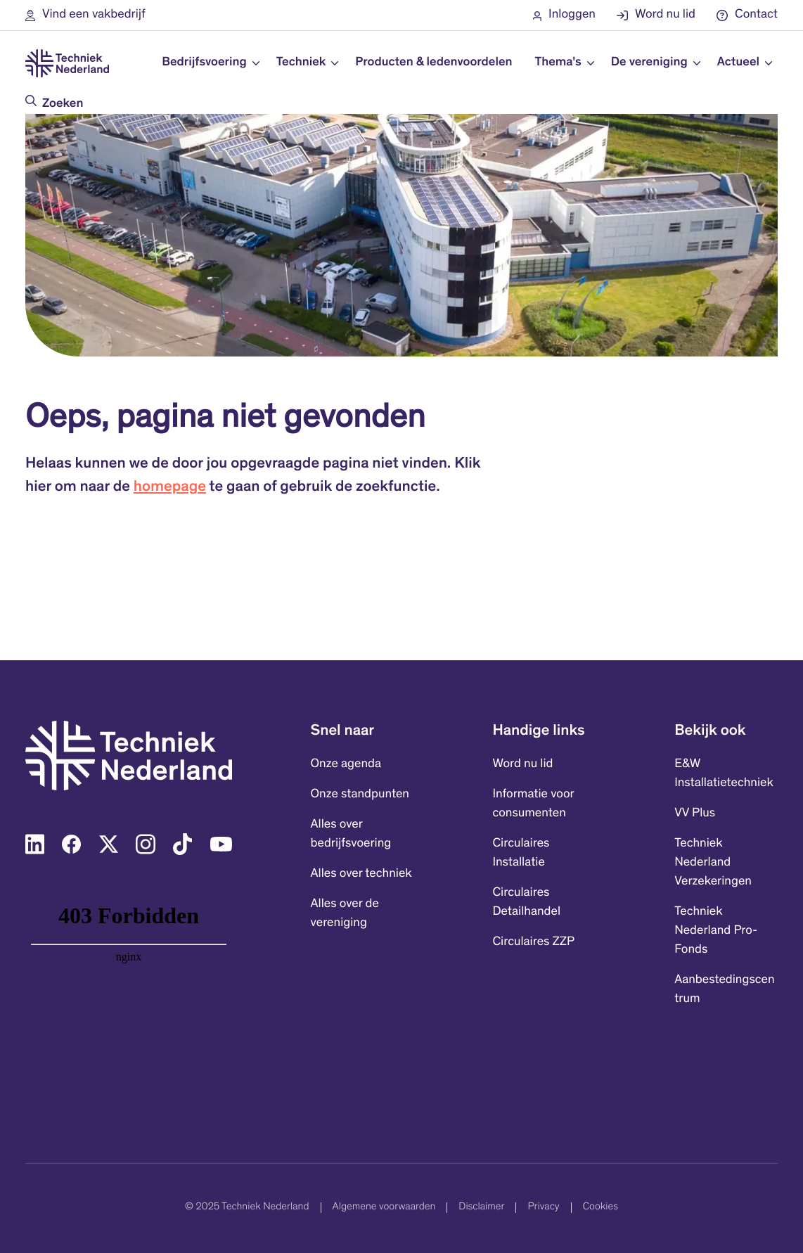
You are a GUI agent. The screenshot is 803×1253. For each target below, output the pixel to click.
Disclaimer (481, 1207)
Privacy (543, 1207)
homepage (170, 488)
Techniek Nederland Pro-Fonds (715, 931)
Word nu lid (522, 764)
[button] (85, 15)
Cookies (600, 1207)
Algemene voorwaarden (384, 1207)
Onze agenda (346, 764)
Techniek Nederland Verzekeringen (713, 862)
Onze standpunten (360, 794)
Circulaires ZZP (533, 942)
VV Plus (694, 813)
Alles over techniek (361, 874)
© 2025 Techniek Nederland (247, 1207)
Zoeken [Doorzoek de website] (62, 104)
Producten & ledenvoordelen (433, 62)
